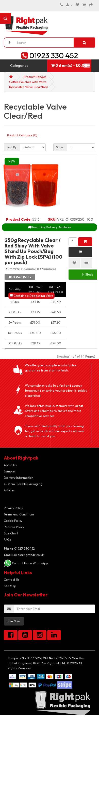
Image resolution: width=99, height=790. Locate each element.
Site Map (10, 586)
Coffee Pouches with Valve (27, 82)
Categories (19, 65)
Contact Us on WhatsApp (30, 563)
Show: (60, 147)
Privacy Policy (13, 508)
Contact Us (12, 579)
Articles (9, 490)
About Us (10, 465)
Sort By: (12, 147)
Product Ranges (35, 77)
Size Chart (11, 533)
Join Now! (14, 621)
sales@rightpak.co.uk (24, 555)
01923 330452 (19, 548)
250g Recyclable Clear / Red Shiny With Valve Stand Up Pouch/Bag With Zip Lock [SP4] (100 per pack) (33, 251)
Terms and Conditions (19, 514)
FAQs (7, 540)
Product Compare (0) (22, 135)
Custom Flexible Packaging (23, 484)
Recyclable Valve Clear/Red (28, 87)
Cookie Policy (13, 521)
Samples (10, 471)
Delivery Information (18, 478)
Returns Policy (14, 527)
